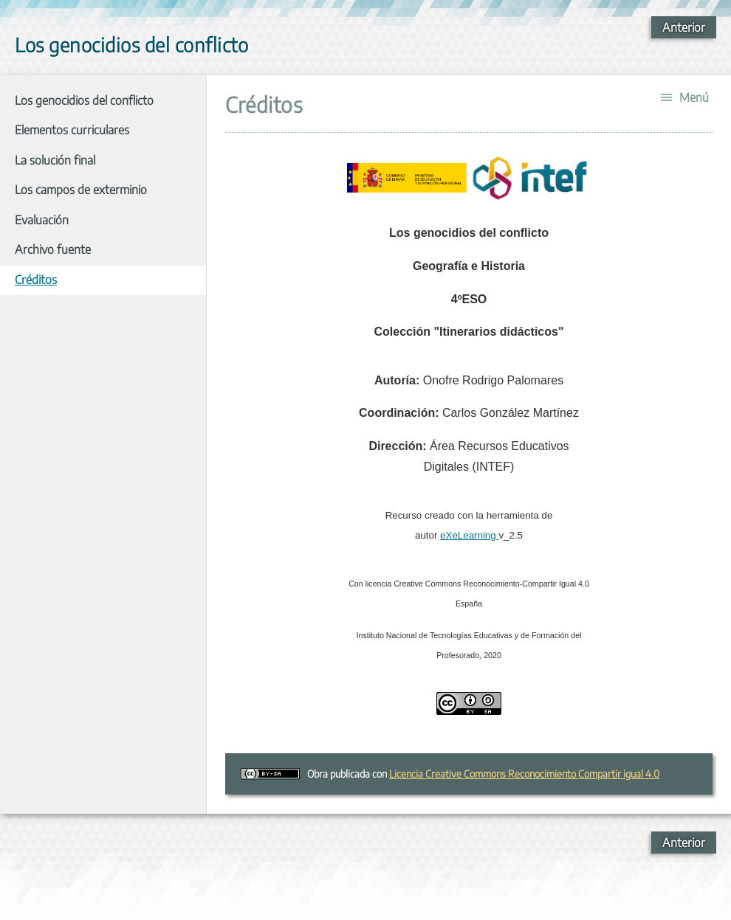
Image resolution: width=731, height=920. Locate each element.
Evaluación (42, 219)
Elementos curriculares (72, 129)
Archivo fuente (53, 249)
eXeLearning (469, 535)
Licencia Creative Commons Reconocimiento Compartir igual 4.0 (524, 773)
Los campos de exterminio (81, 189)
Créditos (36, 279)
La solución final (55, 160)
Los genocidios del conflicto (84, 100)
